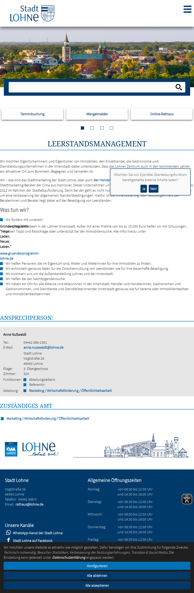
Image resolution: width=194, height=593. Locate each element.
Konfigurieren (97, 566)
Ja (143, 188)
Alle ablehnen (97, 575)
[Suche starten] (179, 87)
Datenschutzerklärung (68, 557)
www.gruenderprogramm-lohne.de (2, 256)
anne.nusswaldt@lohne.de (43, 347)
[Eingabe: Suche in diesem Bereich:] (92, 87)
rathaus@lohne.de (29, 504)
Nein (153, 188)
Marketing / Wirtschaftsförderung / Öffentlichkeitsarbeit (70, 390)
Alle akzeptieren (97, 585)
